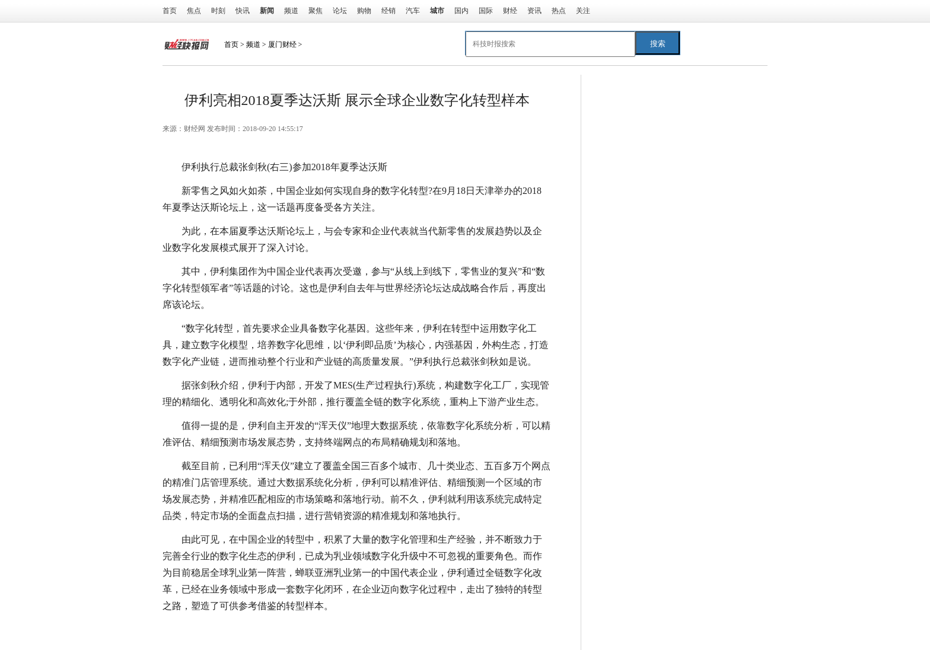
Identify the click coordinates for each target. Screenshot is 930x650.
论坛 (340, 11)
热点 (559, 11)
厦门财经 (282, 44)
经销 (388, 11)
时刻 (218, 11)
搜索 (657, 43)
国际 (486, 11)
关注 (583, 11)
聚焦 (315, 11)
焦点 (194, 11)
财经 (510, 11)
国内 (461, 11)
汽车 (413, 11)
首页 (170, 11)
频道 (291, 11)
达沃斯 (236, 629)
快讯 (242, 11)
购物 (364, 11)
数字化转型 (297, 629)
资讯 (534, 11)
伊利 (262, 629)
